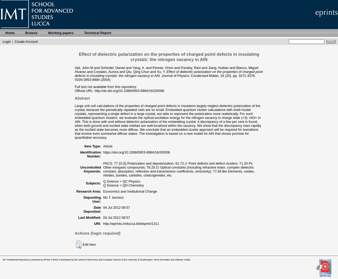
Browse (31, 33)
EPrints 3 (47, 260)
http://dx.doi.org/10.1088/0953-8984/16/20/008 (129, 91)
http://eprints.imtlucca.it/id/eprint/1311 (131, 224)
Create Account (26, 42)
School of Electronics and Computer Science (99, 260)
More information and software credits (172, 260)
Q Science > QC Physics (121, 181)
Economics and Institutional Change (130, 191)
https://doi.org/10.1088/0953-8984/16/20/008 (136, 152)
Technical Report (97, 33)
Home (10, 33)
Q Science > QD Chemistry (123, 185)
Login (7, 42)
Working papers (60, 33)
